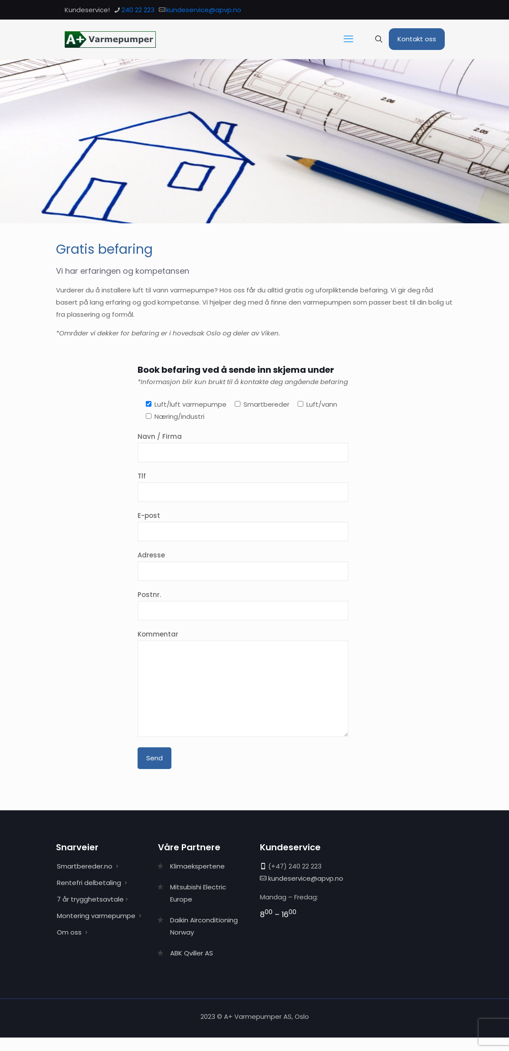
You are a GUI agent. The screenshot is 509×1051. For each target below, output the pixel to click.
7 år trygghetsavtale (90, 899)
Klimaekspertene (197, 866)
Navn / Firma (243, 447)
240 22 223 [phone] (138, 9)
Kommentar (243, 683)
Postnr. (243, 605)
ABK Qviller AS (191, 953)
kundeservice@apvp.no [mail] (203, 9)
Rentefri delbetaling (89, 882)
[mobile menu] (348, 39)
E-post (243, 526)
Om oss (69, 932)
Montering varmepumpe (96, 915)
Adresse (243, 565)
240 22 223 (305, 866)
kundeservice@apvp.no (305, 878)
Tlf (243, 486)
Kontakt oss (416, 38)
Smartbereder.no (84, 866)
